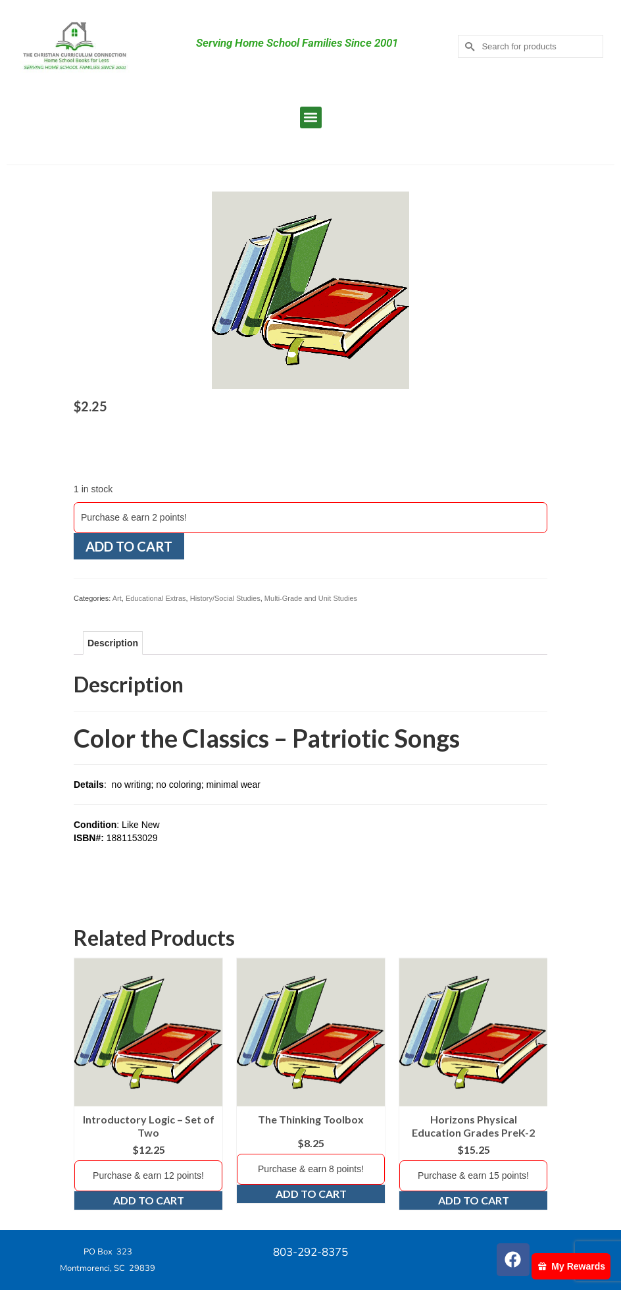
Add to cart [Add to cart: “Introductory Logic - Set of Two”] (148, 1200)
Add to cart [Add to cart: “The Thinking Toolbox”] (311, 1193)
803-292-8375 (310, 1252)
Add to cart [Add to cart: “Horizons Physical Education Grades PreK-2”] (473, 1200)
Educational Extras (156, 598)
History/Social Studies (225, 598)
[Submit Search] (468, 46)
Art (117, 598)
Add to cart (129, 546)
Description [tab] (112, 643)
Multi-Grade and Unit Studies (310, 598)
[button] (311, 117)
